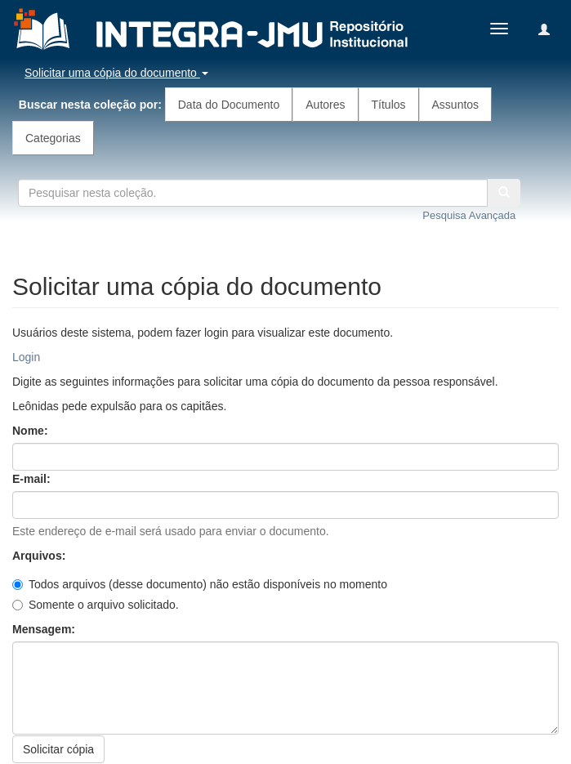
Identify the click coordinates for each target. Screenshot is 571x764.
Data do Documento (229, 104)
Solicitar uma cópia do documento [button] (116, 72)
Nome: (31, 430)
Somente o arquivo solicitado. (95, 604)
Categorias (53, 138)
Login (26, 357)
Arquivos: (40, 555)
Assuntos (456, 104)
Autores (325, 104)
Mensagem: (45, 629)
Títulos (389, 104)
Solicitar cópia (58, 749)
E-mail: (33, 478)
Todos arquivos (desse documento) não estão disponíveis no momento (199, 584)
